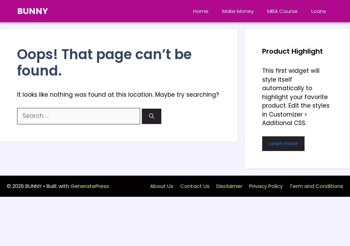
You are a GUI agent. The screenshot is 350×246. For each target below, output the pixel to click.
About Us (161, 186)
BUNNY (32, 11)
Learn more (283, 143)
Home (200, 11)
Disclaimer (229, 186)
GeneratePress (89, 186)
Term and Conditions (316, 186)
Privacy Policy (266, 186)
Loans (318, 11)
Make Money (238, 11)
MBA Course (282, 11)
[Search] (151, 116)
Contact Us (195, 186)
